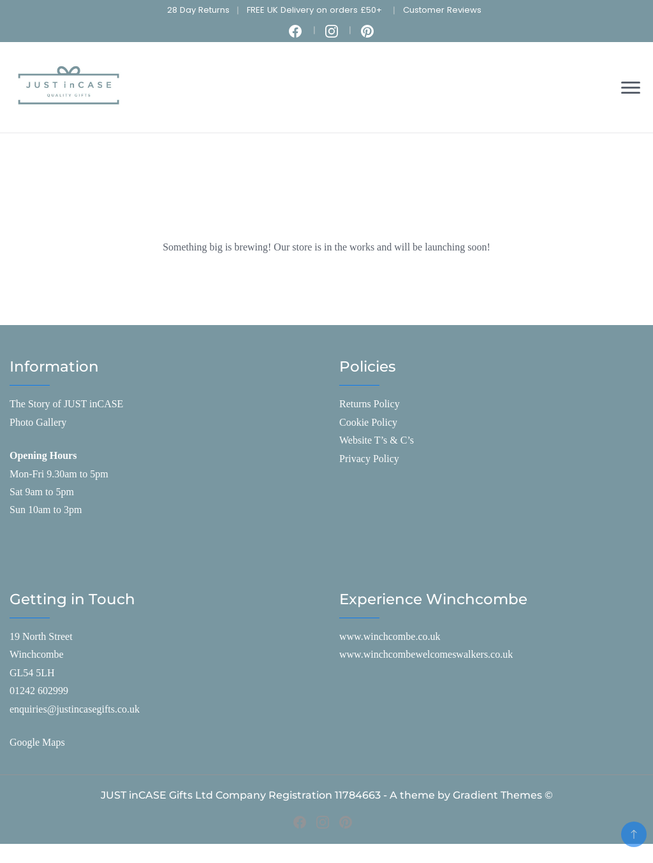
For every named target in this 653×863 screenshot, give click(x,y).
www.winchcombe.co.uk (389, 636)
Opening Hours (43, 455)
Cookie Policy (368, 422)
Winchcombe (37, 654)
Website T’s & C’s (376, 440)
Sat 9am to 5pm (42, 491)
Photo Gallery (38, 422)
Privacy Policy (369, 458)
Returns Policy (369, 403)
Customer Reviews (442, 10)
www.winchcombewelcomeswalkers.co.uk (426, 654)
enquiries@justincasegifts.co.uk (75, 709)
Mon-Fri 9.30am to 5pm (59, 473)
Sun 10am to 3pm (46, 509)
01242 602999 (39, 690)
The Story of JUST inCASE (66, 403)
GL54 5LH (32, 672)
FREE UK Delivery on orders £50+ (314, 10)
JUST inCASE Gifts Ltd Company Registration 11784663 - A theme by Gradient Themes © (327, 795)
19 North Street (41, 636)
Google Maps (37, 742)
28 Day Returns (198, 10)
